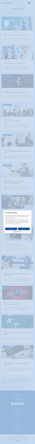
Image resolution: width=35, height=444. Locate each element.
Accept (23, 228)
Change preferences (17, 231)
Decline (11, 228)
